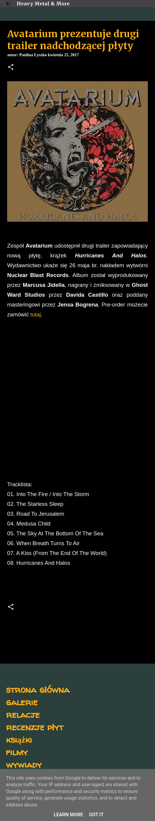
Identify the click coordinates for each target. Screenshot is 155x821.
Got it (96, 814)
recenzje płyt (34, 727)
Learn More (68, 814)
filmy (17, 752)
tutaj (35, 314)
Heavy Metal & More (43, 4)
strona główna (37, 689)
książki (19, 739)
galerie (22, 702)
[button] (10, 67)
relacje (23, 714)
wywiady (24, 764)
